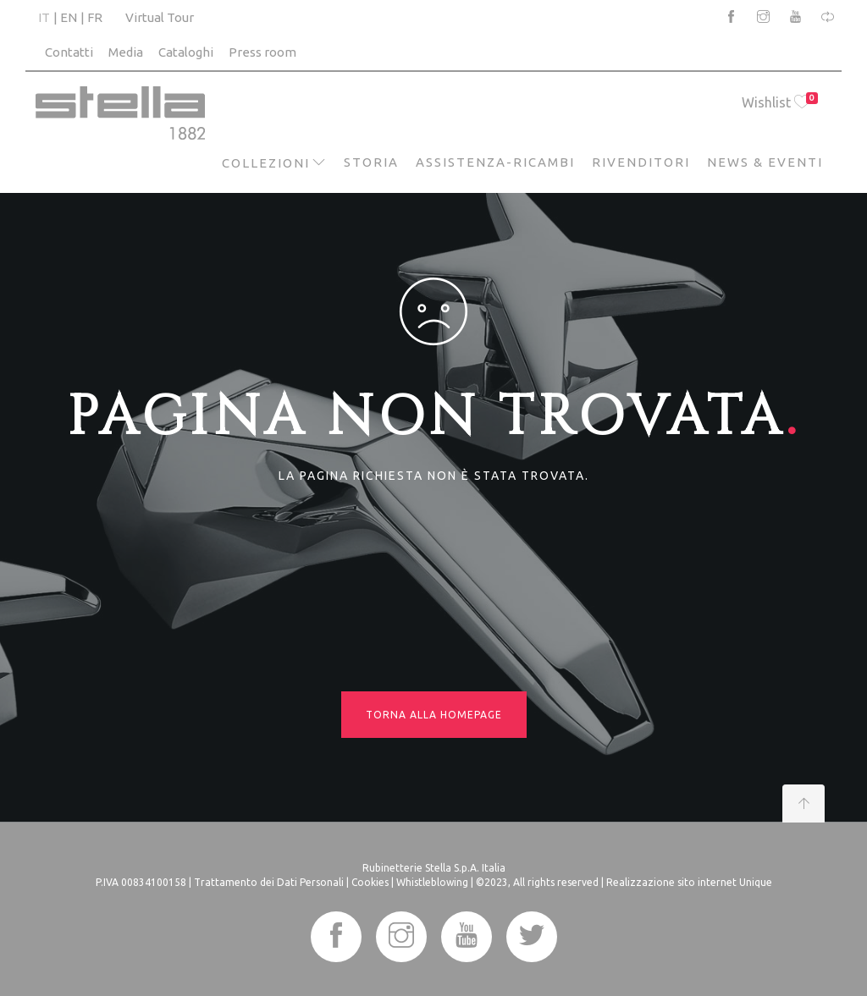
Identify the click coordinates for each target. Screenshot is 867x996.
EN (68, 17)
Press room (262, 52)
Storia (371, 162)
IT (44, 17)
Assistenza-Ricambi (495, 162)
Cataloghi (185, 52)
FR (94, 17)
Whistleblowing (432, 882)
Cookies (370, 882)
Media (125, 52)
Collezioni (266, 163)
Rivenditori (641, 162)
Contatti (69, 52)
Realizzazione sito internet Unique (689, 882)
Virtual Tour (159, 17)
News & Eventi (765, 162)
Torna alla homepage (434, 714)
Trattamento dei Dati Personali (269, 882)
